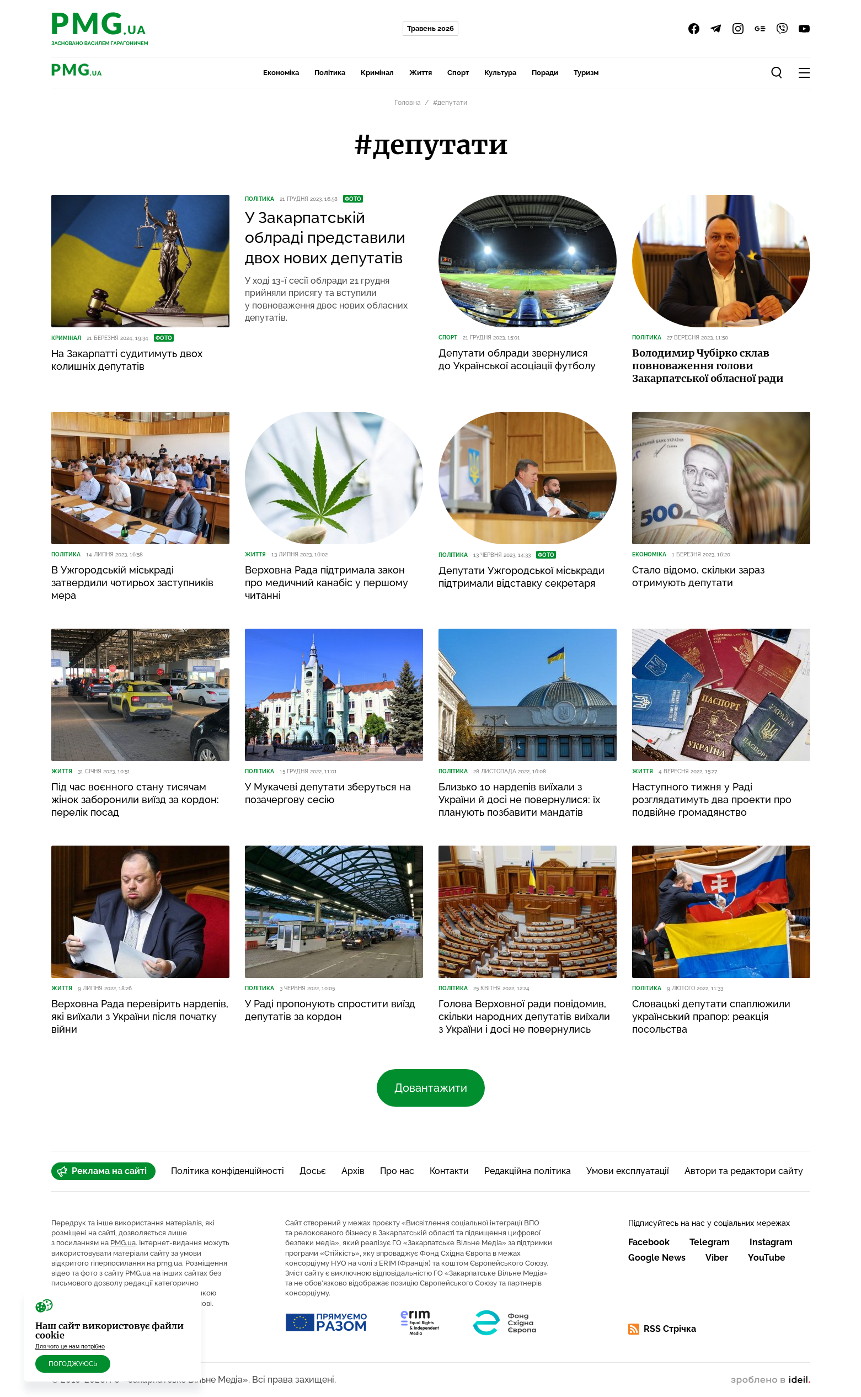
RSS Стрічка (662, 1329)
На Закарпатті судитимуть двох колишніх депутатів (126, 360)
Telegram (709, 1242)
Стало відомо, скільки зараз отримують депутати (698, 576)
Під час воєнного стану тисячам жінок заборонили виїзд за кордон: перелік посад (135, 800)
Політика (329, 72)
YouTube (766, 1257)
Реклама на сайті (102, 1171)
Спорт (458, 72)
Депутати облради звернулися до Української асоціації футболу (517, 359)
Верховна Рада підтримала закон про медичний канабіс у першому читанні (326, 583)
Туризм (586, 72)
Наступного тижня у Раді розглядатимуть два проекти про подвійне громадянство (712, 800)
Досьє (313, 1171)
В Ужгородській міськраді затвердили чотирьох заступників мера (132, 583)
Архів (353, 1171)
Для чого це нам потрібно (70, 1346)
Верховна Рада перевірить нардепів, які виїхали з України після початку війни (139, 1016)
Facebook (649, 1242)
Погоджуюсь (73, 1364)
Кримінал (377, 72)
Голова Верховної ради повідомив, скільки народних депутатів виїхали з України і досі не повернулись (524, 1016)
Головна (407, 102)
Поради (545, 72)
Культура (500, 72)
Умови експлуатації (627, 1171)
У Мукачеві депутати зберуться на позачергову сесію (328, 793)
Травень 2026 (430, 28)
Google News (657, 1257)
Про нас (397, 1171)
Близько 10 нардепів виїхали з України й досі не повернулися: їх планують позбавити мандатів (519, 800)
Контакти (449, 1171)
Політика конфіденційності (227, 1171)
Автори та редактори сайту (743, 1171)
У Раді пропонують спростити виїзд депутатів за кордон (330, 1010)
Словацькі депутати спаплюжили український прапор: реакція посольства (711, 1016)
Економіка (281, 72)
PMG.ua (123, 1243)
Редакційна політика (527, 1171)
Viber (716, 1257)
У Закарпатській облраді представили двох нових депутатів (325, 238)
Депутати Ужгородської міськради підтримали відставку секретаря (521, 577)
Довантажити (430, 1088)
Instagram (771, 1242)
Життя (420, 72)
